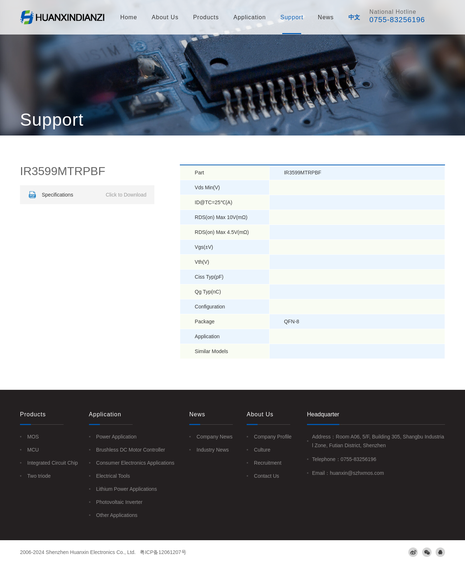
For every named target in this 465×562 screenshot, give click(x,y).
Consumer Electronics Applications (135, 463)
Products (206, 17)
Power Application (116, 437)
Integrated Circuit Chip (52, 463)
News (326, 17)
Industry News (213, 450)
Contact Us (266, 476)
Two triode (39, 476)
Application (250, 17)
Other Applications (117, 515)
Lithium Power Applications (126, 489)
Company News (214, 437)
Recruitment (267, 463)
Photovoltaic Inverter (119, 502)
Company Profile (273, 437)
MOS (33, 437)
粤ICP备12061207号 (163, 552)
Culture (262, 450)
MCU (33, 450)
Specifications (86, 194)
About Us (165, 17)
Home (128, 17)
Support (291, 17)
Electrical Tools (113, 476)
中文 (354, 17)
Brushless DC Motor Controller (130, 450)
